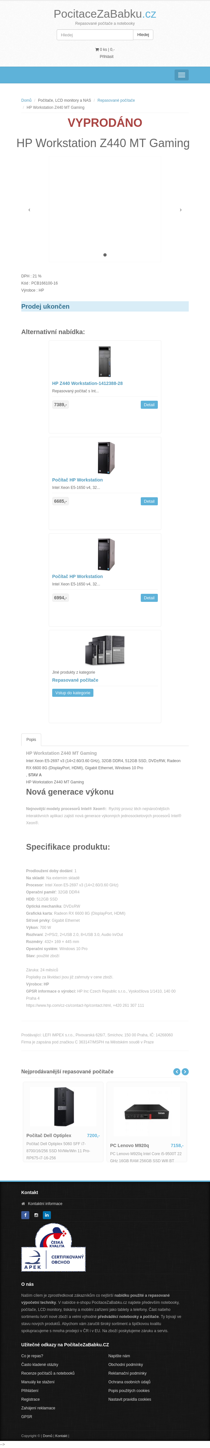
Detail (149, 404)
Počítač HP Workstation (77, 479)
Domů (26, 100)
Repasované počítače (116, 100)
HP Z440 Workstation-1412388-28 (87, 383)
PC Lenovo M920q (129, 1145)
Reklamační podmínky (127, 1373)
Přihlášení (29, 1390)
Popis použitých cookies (128, 1390)
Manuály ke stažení (37, 1382)
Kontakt (61, 1436)
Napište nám (119, 1356)
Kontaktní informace (45, 1203)
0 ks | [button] (105, 49)
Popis (31, 739)
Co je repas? (32, 1356)
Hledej (143, 34)
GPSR (26, 1417)
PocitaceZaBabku (104, 13)
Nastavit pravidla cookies (129, 1399)
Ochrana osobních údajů (129, 1382)
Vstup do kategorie (72, 692)
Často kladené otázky (39, 1364)
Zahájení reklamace (38, 1408)
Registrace (30, 1399)
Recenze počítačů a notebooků (47, 1373)
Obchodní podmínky (125, 1364)
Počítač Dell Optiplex (48, 1135)
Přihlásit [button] (107, 56)
